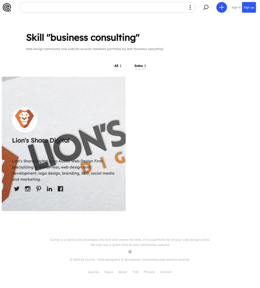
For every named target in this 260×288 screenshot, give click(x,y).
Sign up (249, 7)
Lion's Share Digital (40, 140)
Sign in (236, 7)
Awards (93, 272)
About (122, 272)
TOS (135, 272)
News (109, 272)
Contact (166, 272)
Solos (140, 66)
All (117, 66)
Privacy (149, 272)
